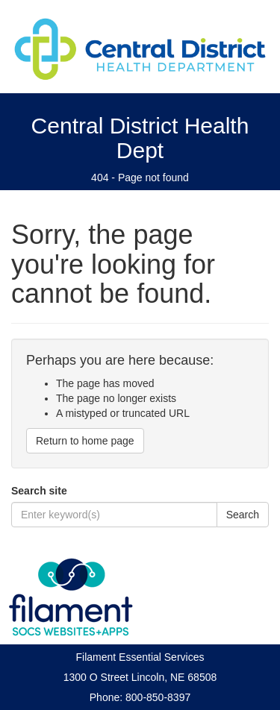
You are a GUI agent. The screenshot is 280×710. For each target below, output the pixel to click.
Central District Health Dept (140, 138)
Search (242, 515)
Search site (39, 491)
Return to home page (85, 441)
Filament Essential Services (140, 657)
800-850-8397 (157, 697)
